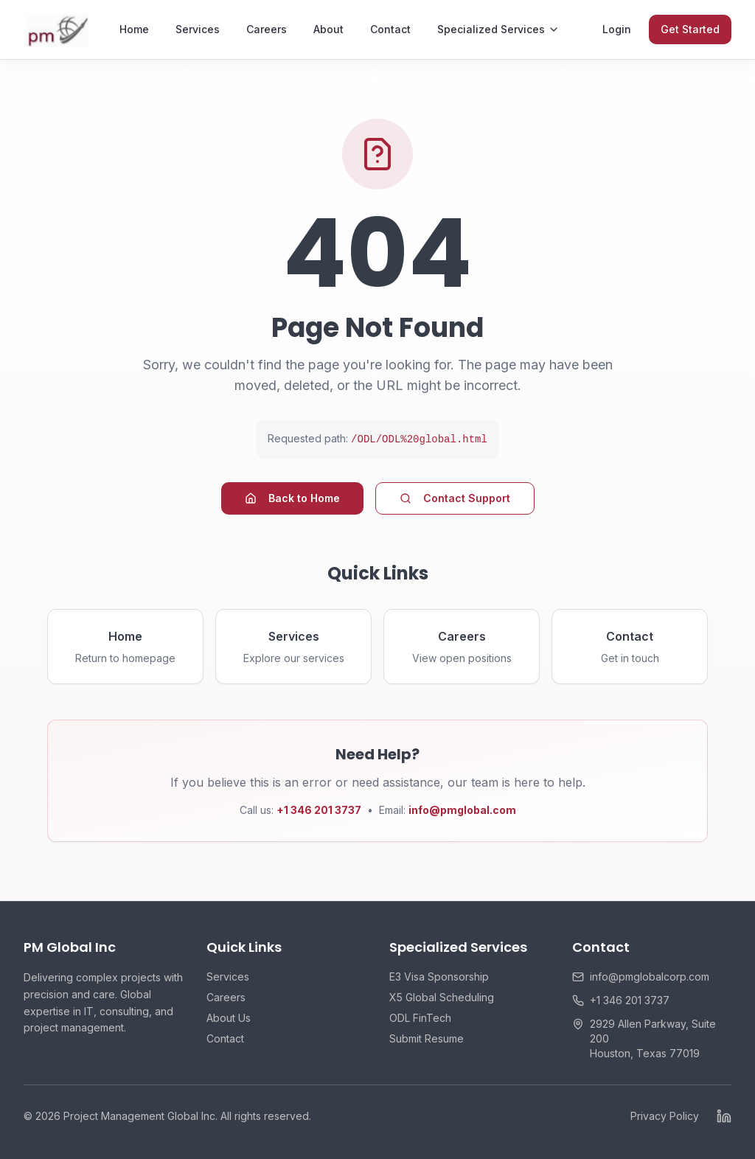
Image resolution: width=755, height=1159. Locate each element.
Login (616, 29)
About (328, 29)
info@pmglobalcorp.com (649, 976)
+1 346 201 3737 (629, 1000)
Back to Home (292, 498)
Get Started (690, 29)
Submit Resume (426, 1038)
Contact (390, 29)
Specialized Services (498, 29)
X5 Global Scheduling (441, 997)
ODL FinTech (420, 1018)
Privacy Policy (664, 1116)
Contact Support (455, 498)
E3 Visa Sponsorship (439, 976)
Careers (266, 29)
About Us (228, 1018)
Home (134, 29)
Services (197, 29)
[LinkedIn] (724, 1116)
